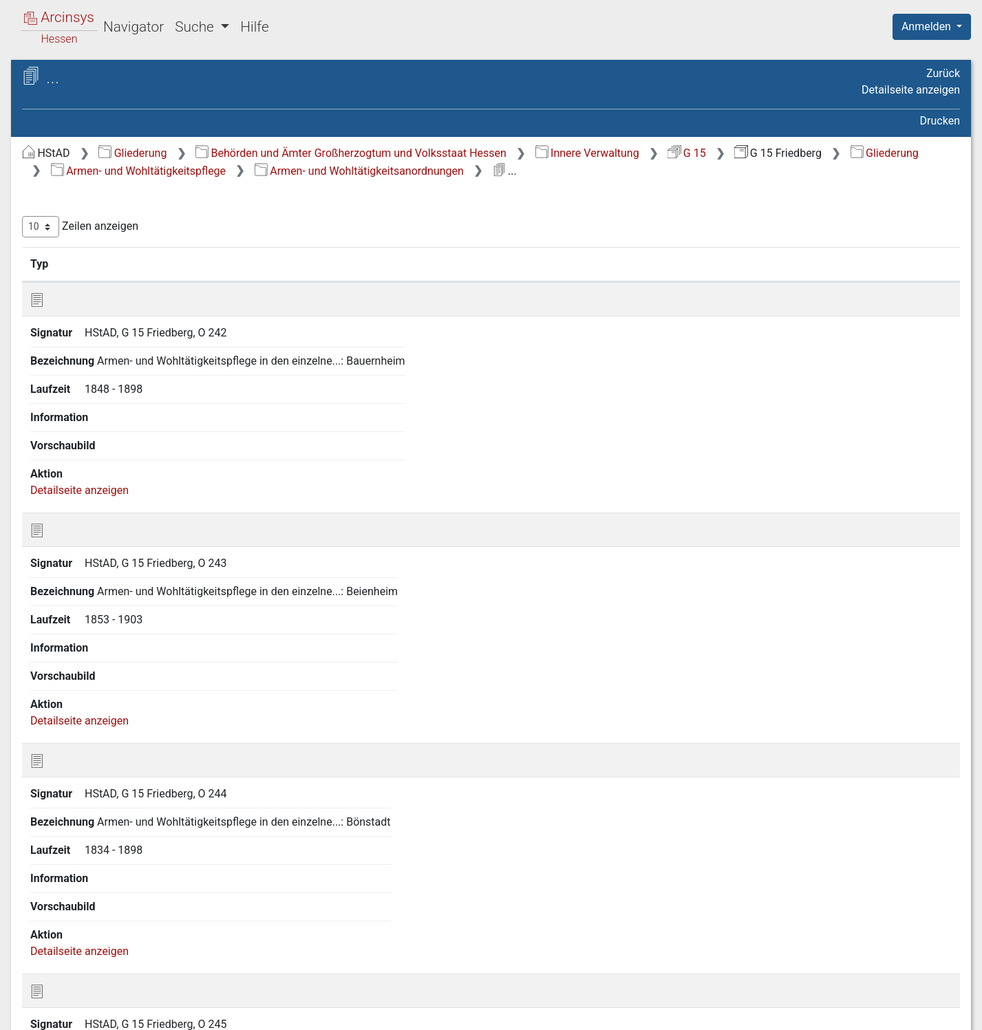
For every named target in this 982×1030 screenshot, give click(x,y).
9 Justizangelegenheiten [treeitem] (107, 361)
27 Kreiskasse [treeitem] (82, 965)
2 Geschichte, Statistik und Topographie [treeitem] (112, 199)
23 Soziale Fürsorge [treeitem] (96, 898)
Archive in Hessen (77, 78)
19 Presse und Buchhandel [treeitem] (112, 796)
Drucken (940, 120)
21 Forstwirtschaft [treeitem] (93, 863)
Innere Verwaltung (819, 153)
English (32, 1001)
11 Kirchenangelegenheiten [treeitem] (114, 395)
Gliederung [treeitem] (59, 159)
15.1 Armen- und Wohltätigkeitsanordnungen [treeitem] (118, 519)
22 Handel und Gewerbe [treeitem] (106, 880)
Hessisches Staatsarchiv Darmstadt (134, 92)
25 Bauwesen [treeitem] (80, 931)
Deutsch (83, 1001)
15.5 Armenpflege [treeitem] (103, 662)
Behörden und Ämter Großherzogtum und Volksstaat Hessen (582, 153)
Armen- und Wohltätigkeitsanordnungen (803, 171)
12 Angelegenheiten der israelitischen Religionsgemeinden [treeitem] (122, 419)
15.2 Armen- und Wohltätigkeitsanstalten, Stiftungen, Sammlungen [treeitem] (137, 562)
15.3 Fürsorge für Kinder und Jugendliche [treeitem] (129, 603)
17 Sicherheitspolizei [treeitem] (98, 697)
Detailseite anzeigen (911, 89)
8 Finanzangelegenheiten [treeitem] (108, 344)
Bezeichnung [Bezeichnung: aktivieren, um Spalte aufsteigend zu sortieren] (446, 281)
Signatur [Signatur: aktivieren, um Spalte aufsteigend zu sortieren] (334, 281)
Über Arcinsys (627, 1011)
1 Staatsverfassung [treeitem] (95, 176)
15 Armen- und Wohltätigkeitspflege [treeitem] (89, 486)
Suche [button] (196, 27)
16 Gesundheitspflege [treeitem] (101, 680)
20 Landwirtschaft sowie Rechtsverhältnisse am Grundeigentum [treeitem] (108, 829)
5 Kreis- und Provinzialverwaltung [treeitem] (128, 276)
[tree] (121, 562)
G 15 (918, 153)
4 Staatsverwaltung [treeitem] (95, 260)
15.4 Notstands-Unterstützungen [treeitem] (99, 636)
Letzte (936, 870)
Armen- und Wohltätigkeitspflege (582, 171)
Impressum (936, 1011)
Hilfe (254, 27)
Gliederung (364, 153)
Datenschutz (729, 1011)
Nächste (883, 870)
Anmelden (927, 26)
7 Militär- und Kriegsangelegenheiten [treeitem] (95, 318)
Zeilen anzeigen (311, 244)
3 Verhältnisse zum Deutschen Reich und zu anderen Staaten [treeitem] (122, 233)
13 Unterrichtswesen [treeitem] (98, 445)
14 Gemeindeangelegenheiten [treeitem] (120, 462)
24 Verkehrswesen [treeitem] (93, 914)
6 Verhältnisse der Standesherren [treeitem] (128, 294)
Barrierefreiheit (835, 1011)
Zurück (943, 73)
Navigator (133, 27)
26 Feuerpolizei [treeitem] (85, 949)
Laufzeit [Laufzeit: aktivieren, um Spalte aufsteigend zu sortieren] (653, 281)
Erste (692, 870)
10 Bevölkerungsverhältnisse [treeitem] (118, 377)
